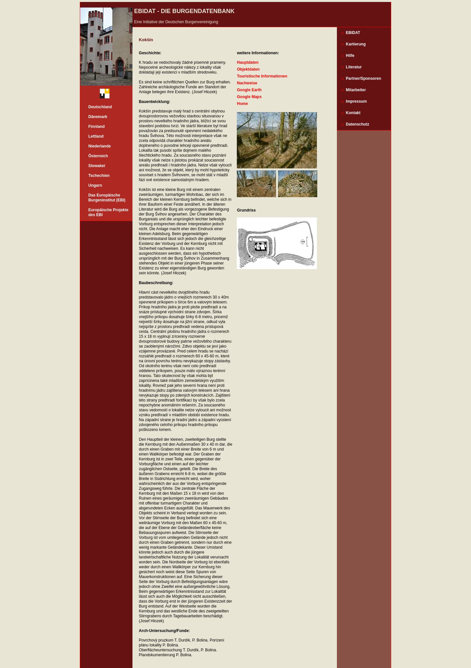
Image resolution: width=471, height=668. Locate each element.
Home (242, 103)
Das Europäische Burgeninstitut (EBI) (106, 197)
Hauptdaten (247, 62)
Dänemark (97, 116)
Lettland (96, 136)
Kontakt (353, 113)
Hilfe (350, 55)
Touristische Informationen (262, 76)
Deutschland (100, 107)
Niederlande (99, 146)
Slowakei (96, 165)
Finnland (96, 126)
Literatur (354, 67)
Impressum (356, 101)
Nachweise (247, 83)
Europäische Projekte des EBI (108, 212)
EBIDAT (353, 32)
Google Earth (249, 90)
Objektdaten (248, 69)
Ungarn (95, 185)
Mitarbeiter (356, 90)
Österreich (98, 156)
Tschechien (99, 175)
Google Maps (249, 96)
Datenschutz (357, 124)
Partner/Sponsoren (363, 78)
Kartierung (356, 44)
